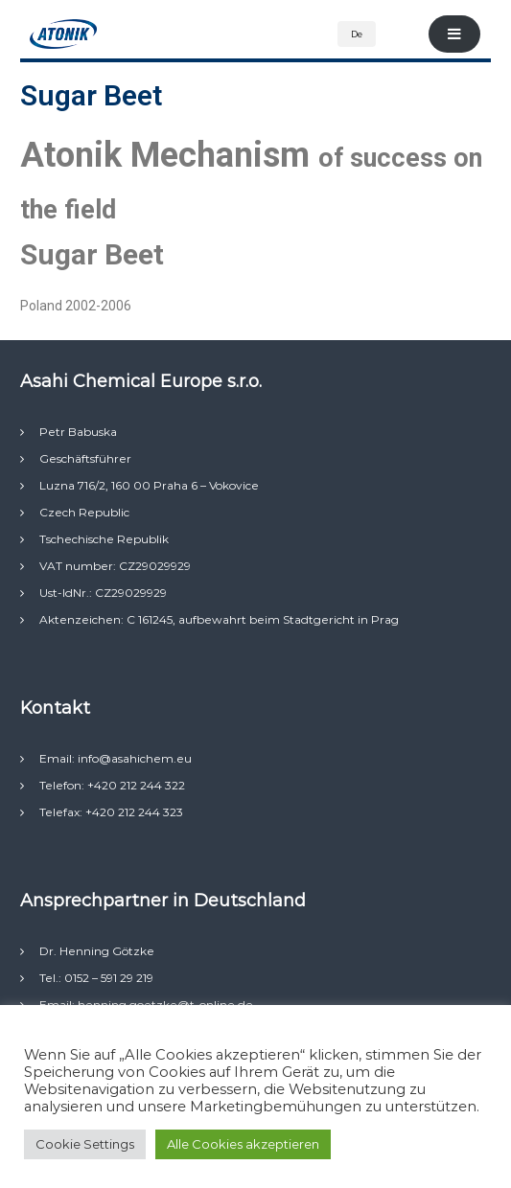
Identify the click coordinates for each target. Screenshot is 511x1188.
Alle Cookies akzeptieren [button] (243, 1144)
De (356, 34)
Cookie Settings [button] (84, 1144)
